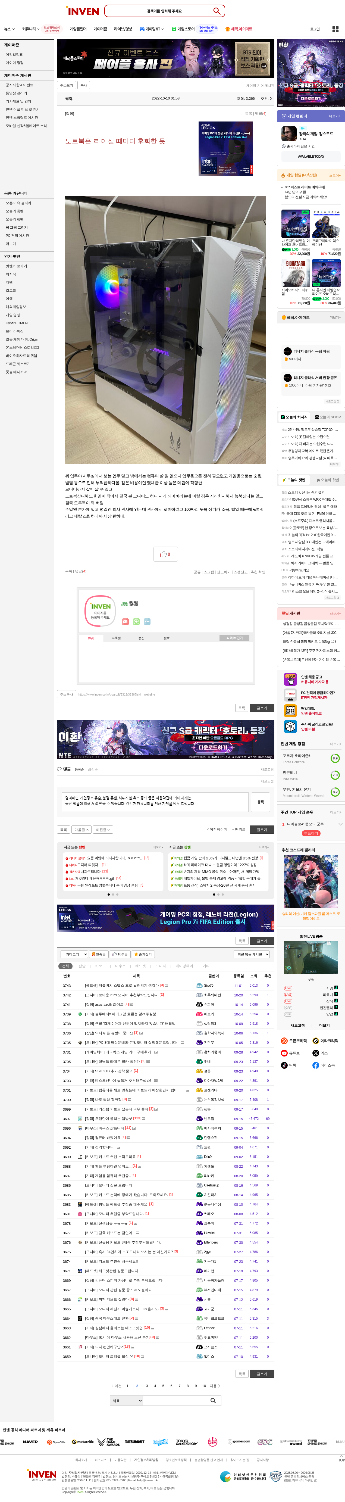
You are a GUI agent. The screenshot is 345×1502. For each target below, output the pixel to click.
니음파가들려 (214, 1280)
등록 (260, 802)
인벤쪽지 (125, 622)
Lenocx (209, 1328)
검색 (213, 1400)
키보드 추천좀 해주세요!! (111, 1261)
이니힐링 (136, 622)
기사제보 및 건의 (18, 101)
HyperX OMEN (16, 323)
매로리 (209, 1014)
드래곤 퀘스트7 (17, 364)
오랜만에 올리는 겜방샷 (108, 1119)
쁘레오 (209, 1214)
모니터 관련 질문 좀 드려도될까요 (118, 1290)
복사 (83, 85)
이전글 (101, 830)
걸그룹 (11, 290)
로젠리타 (211, 1090)
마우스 (120, 966)
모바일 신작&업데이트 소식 (26, 125)
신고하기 (224, 572)
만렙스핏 (211, 1138)
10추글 (123, 954)
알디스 (209, 1356)
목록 (248, 113)
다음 (213, 1386)
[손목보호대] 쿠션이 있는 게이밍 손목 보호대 (312, 659)
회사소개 (81, 1460)
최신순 (93, 769)
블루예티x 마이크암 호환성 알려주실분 (120, 1014)
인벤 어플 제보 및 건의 (23, 109)
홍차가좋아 (212, 1052)
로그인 (314, 29)
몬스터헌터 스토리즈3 (22, 347)
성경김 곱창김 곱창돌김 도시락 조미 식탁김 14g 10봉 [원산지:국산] (312, 624)
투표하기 (311, 833)
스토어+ (335, 175)
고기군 (209, 1309)
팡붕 (207, 1109)
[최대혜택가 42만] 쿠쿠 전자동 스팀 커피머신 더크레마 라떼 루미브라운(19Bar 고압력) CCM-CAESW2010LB (312, 651)
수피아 (209, 1004)
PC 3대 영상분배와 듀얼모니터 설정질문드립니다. (131, 1042)
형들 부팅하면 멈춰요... (108, 1166)
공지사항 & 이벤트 (19, 85)
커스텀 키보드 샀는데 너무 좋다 (116, 1109)
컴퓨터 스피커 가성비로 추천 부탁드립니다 (123, 1280)
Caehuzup (211, 1185)
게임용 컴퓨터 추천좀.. (108, 1176)
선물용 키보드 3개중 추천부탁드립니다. (123, 1242)
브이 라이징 (15, 331)
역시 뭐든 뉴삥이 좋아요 (109, 1033)
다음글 (79, 830)
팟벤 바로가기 (16, 266)
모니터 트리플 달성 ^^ (109, 1356)
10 (204, 1386)
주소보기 (66, 85)
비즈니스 (100, 1460)
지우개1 (210, 1261)
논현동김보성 (214, 1100)
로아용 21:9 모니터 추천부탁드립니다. (122, 995)
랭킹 (142, 638)
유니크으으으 (214, 1318)
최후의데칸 (212, 995)
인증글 (101, 954)
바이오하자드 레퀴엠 (21, 355)
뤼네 (207, 1061)
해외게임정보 (16, 306)
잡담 (82, 966)
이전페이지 (218, 829)
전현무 (209, 1042)
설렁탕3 (210, 1023)
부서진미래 (212, 1290)
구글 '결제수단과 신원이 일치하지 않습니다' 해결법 (130, 1023)
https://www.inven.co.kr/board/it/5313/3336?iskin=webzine (117, 694)
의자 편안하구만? (104, 1347)
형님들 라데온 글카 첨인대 (112, 1061)
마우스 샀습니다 (104, 1128)
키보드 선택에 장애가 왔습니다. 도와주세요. (126, 1195)
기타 (206, 966)
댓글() (260, 113)
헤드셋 (140, 966)
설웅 (207, 1071)
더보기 (147, 622)
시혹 (207, 1299)
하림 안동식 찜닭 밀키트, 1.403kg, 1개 (309, 642)
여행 (9, 298)
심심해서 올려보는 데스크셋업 (114, 1328)
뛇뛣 (66, 98)
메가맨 (209, 1271)
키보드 (100, 966)
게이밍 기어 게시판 (260, 86)
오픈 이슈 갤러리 (18, 203)
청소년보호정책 (176, 1460)
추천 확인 (258, 572)
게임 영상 (13, 315)
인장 (91, 639)
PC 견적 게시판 (17, 235)
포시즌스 (211, 1347)
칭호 (167, 638)
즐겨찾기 (145, 954)
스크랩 (208, 572)
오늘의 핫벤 (15, 211)
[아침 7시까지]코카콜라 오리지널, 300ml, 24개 (312, 633)
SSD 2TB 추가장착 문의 (109, 1071)
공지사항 (263, 1460)
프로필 (116, 638)
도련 (207, 1147)
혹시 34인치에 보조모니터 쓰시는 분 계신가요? (129, 1252)
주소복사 (66, 694)
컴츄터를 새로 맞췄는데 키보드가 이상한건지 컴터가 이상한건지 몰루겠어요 (151, 1090)
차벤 (9, 282)
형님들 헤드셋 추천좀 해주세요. (116, 1204)
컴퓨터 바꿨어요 (103, 1138)
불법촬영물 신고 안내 (209, 1460)
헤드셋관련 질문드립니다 (111, 1271)
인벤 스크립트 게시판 (22, 117)
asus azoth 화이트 (104, 1004)
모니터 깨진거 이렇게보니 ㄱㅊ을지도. (122, 1309)
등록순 (79, 769)
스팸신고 (241, 572)
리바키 (209, 1176)
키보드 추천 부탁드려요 (110, 1157)
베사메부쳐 (212, 1128)
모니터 (160, 966)
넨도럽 (209, 1119)
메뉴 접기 (234, 638)
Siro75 (208, 985)
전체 (65, 966)
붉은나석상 (212, 1204)
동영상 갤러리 (16, 93)
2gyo (207, 1252)
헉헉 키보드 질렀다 (107, 1299)
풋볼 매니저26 (16, 372)
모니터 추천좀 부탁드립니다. (114, 1214)
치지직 (11, 274)
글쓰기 (262, 941)
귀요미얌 (211, 1337)
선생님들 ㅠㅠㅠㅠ (106, 1223)
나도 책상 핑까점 (103, 1100)
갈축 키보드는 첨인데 (108, 1233)
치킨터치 (211, 1195)
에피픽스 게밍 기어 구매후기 (118, 1052)
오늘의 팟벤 (15, 219)
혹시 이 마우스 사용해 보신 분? (116, 1337)
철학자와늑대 (214, 1033)
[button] (109, 894)
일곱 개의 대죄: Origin (22, 339)
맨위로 (240, 829)
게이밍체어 (184, 966)
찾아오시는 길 (239, 1460)
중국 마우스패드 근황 (107, 1318)
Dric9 (208, 1157)
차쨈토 (209, 1166)
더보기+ (158, 847)
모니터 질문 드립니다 (108, 1185)
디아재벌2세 (213, 1081)
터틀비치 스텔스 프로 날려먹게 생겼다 (122, 985)
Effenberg (211, 1242)
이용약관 (120, 1460)
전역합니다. (99, 1147)
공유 (197, 572)
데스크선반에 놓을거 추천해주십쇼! (118, 1081)
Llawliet (209, 1233)
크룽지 (209, 1223)
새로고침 (267, 769)
